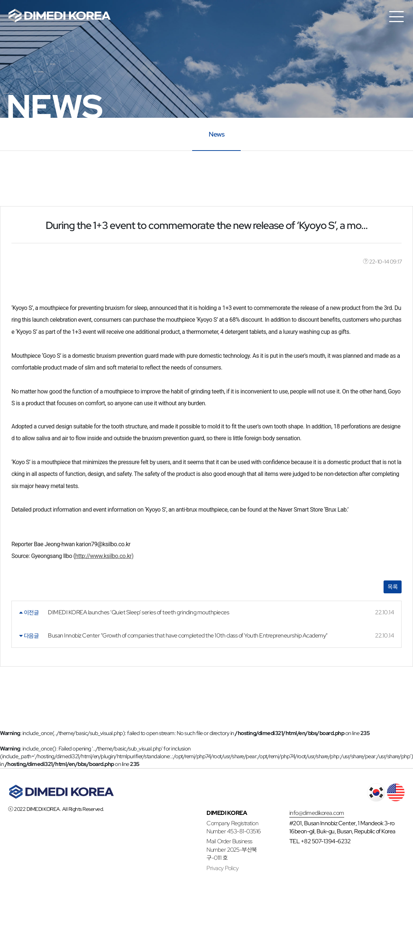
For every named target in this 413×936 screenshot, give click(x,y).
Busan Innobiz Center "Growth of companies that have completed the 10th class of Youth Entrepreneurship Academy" (188, 635)
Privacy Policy (222, 868)
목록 (393, 587)
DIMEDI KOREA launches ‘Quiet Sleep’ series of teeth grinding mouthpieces (138, 612)
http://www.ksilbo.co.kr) (104, 555)
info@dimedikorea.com (316, 813)
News (216, 134)
